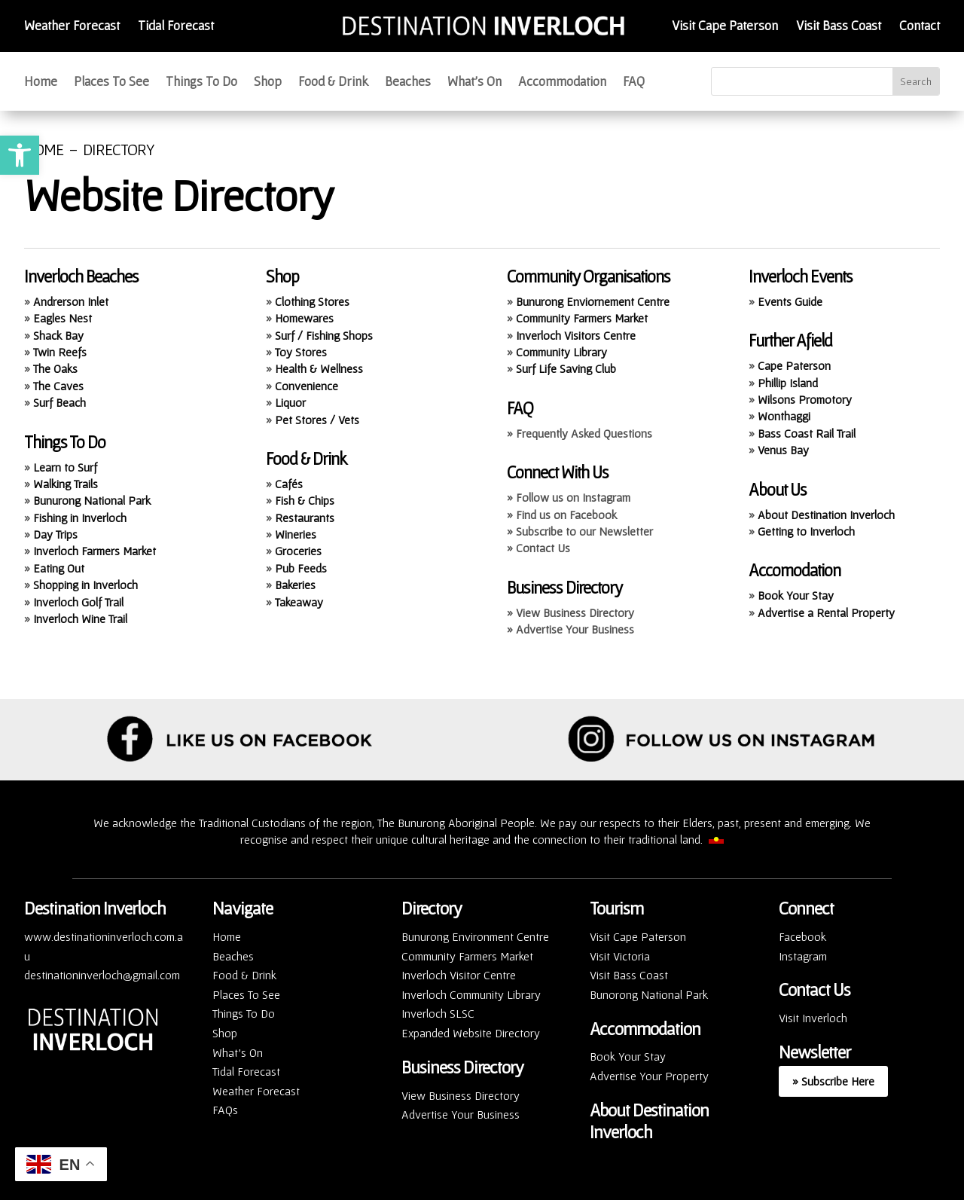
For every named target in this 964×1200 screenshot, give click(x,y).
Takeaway (299, 602)
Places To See (111, 82)
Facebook (802, 936)
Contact (919, 25)
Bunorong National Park (649, 994)
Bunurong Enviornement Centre (593, 301)
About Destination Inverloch (826, 514)
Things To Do (201, 82)
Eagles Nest (62, 318)
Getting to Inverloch (806, 531)
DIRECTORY (118, 149)
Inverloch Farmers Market (94, 550)
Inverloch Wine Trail (80, 618)
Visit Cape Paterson (725, 25)
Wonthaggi (784, 416)
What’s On (474, 82)
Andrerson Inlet (70, 301)
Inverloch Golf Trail (78, 602)
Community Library (561, 352)
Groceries (298, 550)
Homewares (304, 318)
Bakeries (295, 584)
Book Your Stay (796, 595)
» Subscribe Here (833, 1081)
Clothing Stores (312, 301)
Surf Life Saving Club (566, 368)
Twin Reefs (60, 352)
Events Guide (790, 301)
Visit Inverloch (813, 1017)
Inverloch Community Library (471, 994)
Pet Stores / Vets (317, 419)
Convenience (306, 385)
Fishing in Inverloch (80, 517)
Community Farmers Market (582, 318)
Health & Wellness (319, 368)
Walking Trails (65, 483)
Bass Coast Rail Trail (807, 433)
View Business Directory (460, 1095)
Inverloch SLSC (437, 1013)
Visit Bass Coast (838, 25)
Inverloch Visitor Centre (458, 975)
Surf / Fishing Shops (324, 335)
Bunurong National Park (92, 500)
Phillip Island (788, 382)
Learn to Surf (65, 467)
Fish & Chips (304, 500)
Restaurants (304, 517)
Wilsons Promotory (805, 399)
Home (40, 82)
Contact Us (814, 989)
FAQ (634, 82)
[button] (19, 155)
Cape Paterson (794, 365)
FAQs (225, 1109)
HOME (43, 149)
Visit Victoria (620, 956)
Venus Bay (783, 449)
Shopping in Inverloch (85, 584)
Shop (268, 82)
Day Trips (55, 534)
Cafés (289, 483)
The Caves (58, 385)
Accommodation (562, 82)
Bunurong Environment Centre (475, 936)
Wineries (295, 534)
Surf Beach (59, 402)
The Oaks (55, 368)
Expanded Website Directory (470, 1033)
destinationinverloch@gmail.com (102, 975)
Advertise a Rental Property (826, 612)
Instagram (803, 956)
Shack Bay (58, 335)
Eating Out (58, 568)
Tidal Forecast (176, 25)
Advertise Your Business (460, 1114)
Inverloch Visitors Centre (576, 335)
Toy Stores (301, 352)
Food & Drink (333, 82)
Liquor (290, 402)
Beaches (408, 82)
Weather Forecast (72, 25)
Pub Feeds (301, 568)
